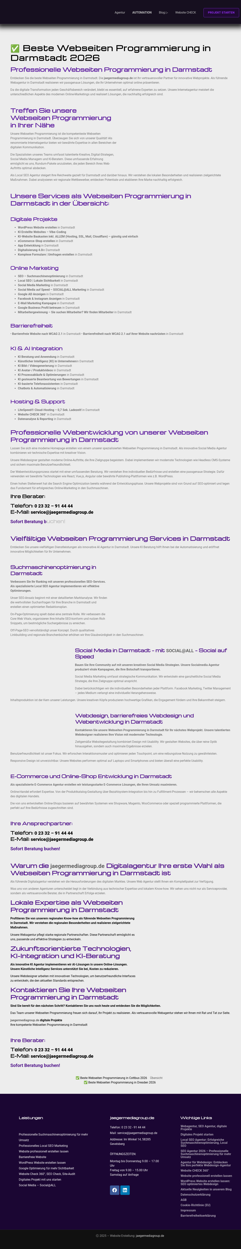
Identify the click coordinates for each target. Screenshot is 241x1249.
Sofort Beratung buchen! (35, 848)
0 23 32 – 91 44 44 (53, 506)
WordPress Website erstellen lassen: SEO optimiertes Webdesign (205, 1182)
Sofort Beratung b (28, 521)
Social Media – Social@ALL (37, 1185)
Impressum (188, 1210)
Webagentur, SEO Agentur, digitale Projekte (204, 1127)
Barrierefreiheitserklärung (198, 1215)
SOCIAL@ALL (180, 650)
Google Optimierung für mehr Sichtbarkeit (46, 1168)
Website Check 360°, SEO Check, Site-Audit (47, 1174)
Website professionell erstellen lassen (44, 1151)
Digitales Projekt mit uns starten (40, 1179)
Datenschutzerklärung (195, 1194)
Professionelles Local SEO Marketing (43, 1146)
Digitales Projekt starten (197, 1134)
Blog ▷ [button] (163, 12)
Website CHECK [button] (185, 12)
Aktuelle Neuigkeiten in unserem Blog (206, 1189)
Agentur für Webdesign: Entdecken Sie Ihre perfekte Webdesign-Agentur (206, 1163)
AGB (184, 1200)
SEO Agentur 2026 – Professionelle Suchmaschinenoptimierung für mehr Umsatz (206, 1154)
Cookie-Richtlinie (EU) (195, 1205)
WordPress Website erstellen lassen (42, 1162)
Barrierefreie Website (32, 1157)
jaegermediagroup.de (77, 866)
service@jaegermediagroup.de (62, 512)
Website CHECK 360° (195, 1170)
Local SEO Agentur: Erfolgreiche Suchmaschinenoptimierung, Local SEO (204, 1143)
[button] (145, 9)
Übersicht (156, 1078)
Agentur (120, 12)
